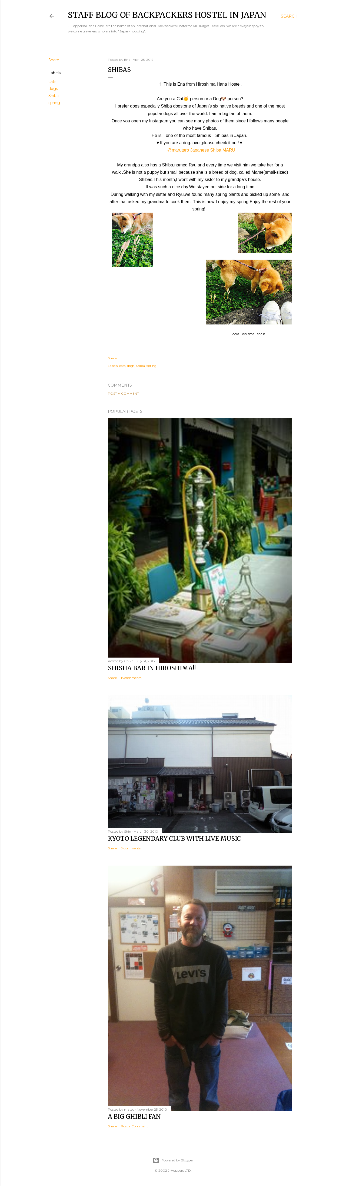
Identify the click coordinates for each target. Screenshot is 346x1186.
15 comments (131, 678)
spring (54, 102)
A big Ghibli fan (134, 1116)
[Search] (289, 16)
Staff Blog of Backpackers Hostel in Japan (167, 15)
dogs (53, 88)
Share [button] (53, 60)
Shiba (53, 95)
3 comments (131, 848)
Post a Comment (123, 393)
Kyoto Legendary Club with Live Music (174, 838)
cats (52, 81)
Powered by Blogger (173, 1160)
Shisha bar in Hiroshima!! (152, 668)
